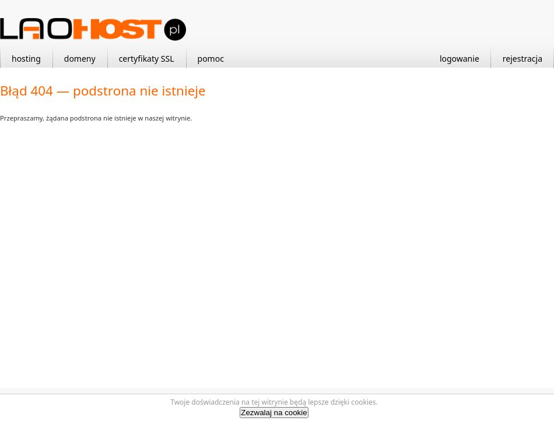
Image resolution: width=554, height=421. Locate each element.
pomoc (211, 58)
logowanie (459, 58)
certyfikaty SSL (146, 58)
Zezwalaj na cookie (274, 412)
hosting (26, 58)
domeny (80, 58)
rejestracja (522, 58)
